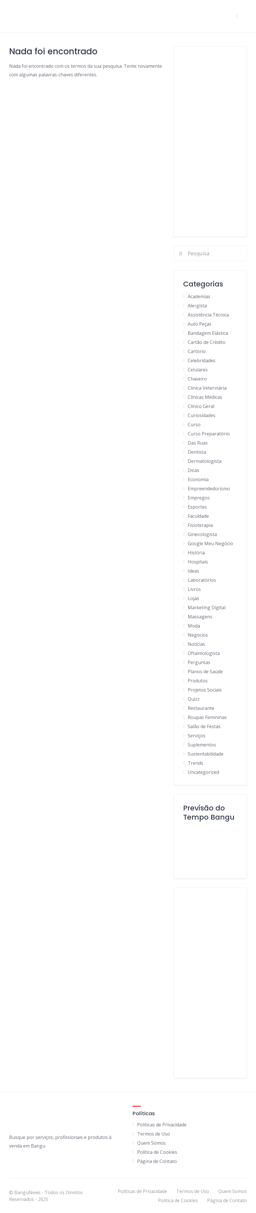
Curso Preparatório (209, 434)
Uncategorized (203, 772)
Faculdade (198, 516)
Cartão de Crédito (206, 342)
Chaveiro (197, 379)
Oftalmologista (204, 653)
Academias (199, 296)
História (196, 552)
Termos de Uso (153, 1134)
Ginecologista (202, 534)
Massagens (200, 617)
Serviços (196, 735)
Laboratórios (202, 580)
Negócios (198, 635)
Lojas (193, 598)
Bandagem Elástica (208, 333)
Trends (195, 763)
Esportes (197, 507)
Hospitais (198, 562)
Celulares (198, 370)
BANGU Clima (210, 847)
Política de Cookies (157, 1152)
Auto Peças (199, 324)
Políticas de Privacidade (162, 1125)
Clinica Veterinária (207, 388)
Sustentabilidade (205, 754)
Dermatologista (204, 461)
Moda (194, 626)
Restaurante (201, 708)
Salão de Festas (204, 726)
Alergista (197, 305)
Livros (194, 589)
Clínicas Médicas (205, 397)
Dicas (193, 470)
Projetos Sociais (205, 690)
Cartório (197, 351)
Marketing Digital (206, 607)
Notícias (196, 644)
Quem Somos (151, 1143)
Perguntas (199, 662)
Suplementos (202, 745)
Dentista (197, 452)
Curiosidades (201, 415)
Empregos (199, 498)
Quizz (194, 699)
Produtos (198, 681)
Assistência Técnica (208, 315)
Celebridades (201, 360)
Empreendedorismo (209, 488)
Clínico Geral (201, 406)
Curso (194, 424)
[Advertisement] (210, 141)
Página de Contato (157, 1161)
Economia (198, 479)
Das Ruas (198, 443)
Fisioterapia (200, 525)
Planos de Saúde (205, 671)
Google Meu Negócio (210, 543)
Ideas (193, 571)
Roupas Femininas (207, 717)
